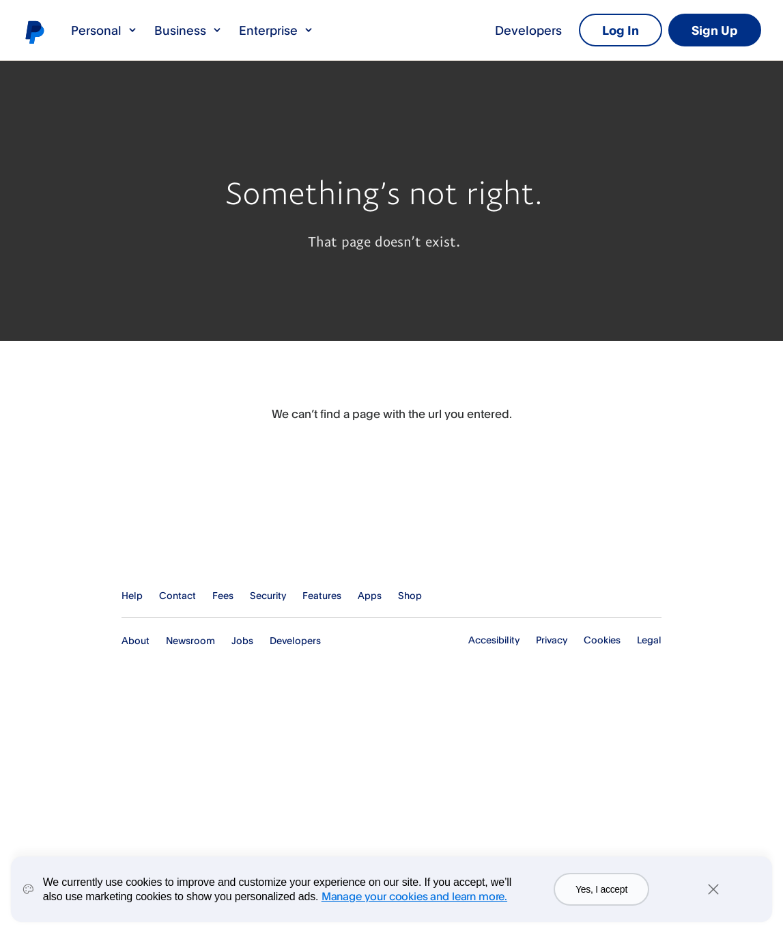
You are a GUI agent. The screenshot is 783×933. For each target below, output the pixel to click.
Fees (222, 595)
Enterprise (276, 30)
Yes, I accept (601, 889)
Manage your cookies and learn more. (414, 896)
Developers (528, 30)
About (136, 640)
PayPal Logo (187, 542)
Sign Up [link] (715, 30)
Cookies (602, 639)
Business (188, 30)
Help (132, 595)
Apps (370, 595)
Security (268, 595)
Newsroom (190, 640)
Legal (649, 639)
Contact (177, 595)
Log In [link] (620, 30)
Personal (104, 30)
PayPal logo (34, 31)
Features (321, 595)
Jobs (242, 640)
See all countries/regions (650, 596)
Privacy (551, 639)
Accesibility (493, 639)
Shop (410, 595)
